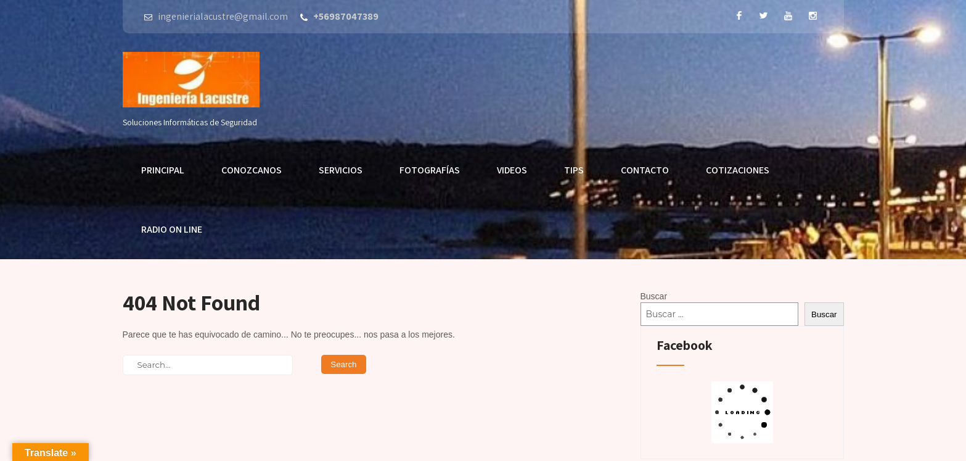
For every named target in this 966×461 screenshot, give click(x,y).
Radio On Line (171, 229)
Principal (162, 170)
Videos (512, 170)
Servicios (340, 170)
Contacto (645, 170)
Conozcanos (251, 170)
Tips (574, 170)
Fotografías (429, 170)
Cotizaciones (737, 170)
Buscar (654, 296)
